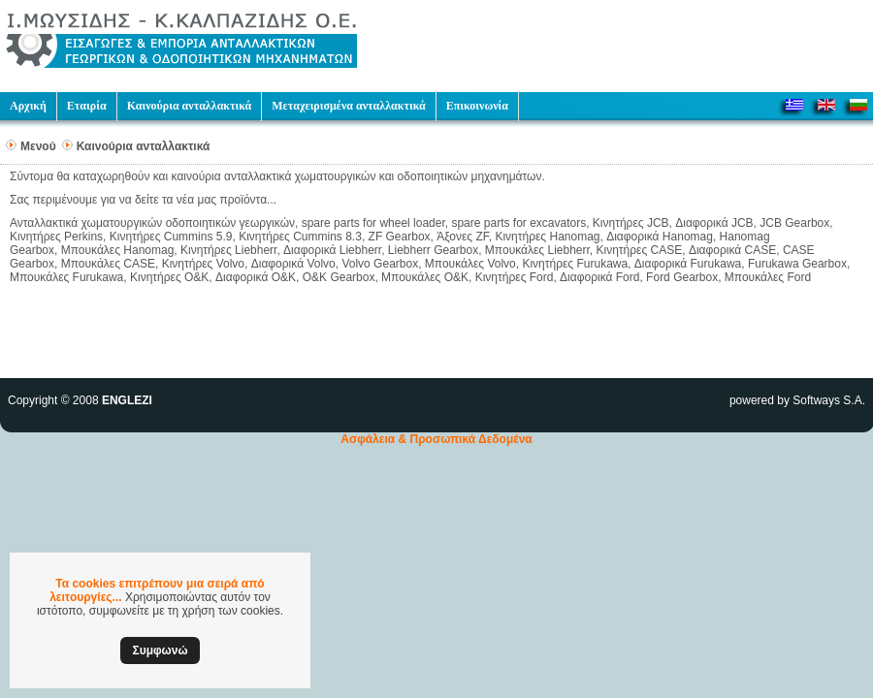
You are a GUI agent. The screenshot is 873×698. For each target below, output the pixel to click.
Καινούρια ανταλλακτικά (189, 105)
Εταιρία (87, 105)
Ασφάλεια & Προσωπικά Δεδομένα (436, 439)
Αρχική (28, 105)
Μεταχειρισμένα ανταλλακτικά (348, 105)
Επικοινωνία (477, 105)
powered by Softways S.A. (797, 400)
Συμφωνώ (159, 650)
